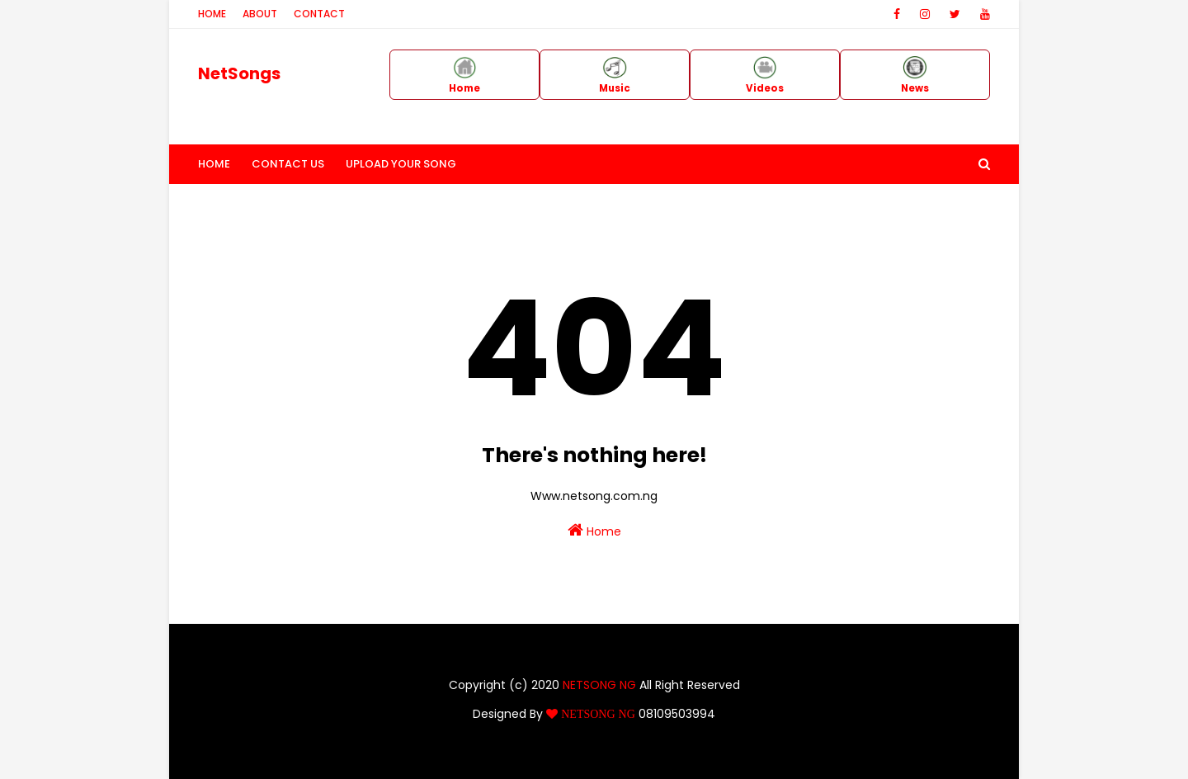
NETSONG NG (599, 685)
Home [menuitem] (214, 164)
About (260, 14)
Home (212, 14)
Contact (319, 14)
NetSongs (239, 73)
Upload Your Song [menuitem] (401, 164)
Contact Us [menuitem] (288, 164)
